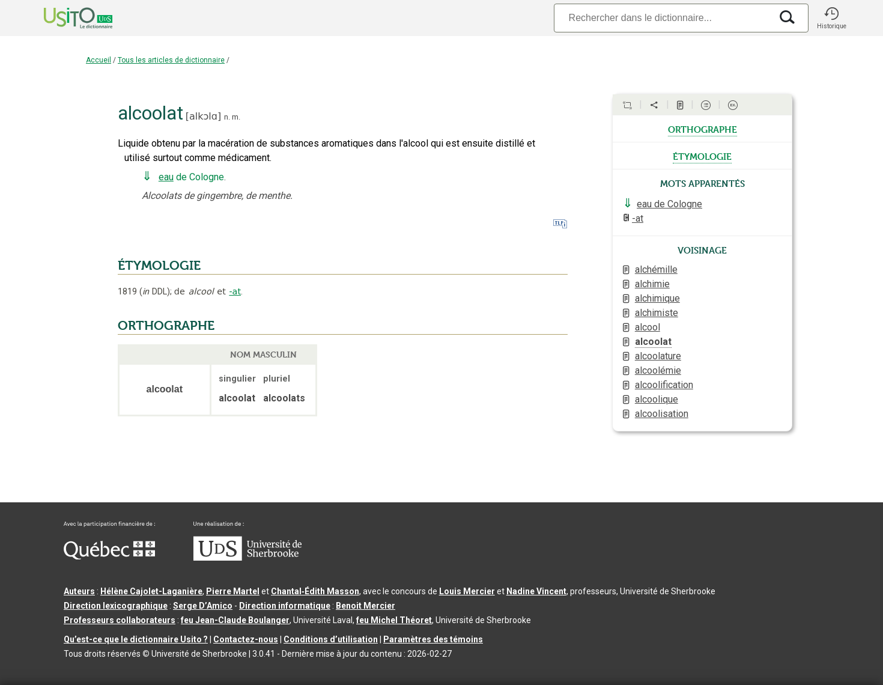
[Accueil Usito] (65, 18)
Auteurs (79, 591)
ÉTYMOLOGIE (159, 265)
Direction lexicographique (116, 605)
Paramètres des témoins (433, 639)
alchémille (656, 269)
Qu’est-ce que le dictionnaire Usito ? (136, 639)
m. (236, 116)
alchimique (657, 298)
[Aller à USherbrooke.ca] (247, 557)
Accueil (98, 60)
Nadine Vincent (536, 591)
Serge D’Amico (202, 605)
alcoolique (656, 399)
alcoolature (658, 356)
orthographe (702, 128)
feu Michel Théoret (394, 620)
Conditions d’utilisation (331, 639)
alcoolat (653, 341)
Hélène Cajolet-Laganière (151, 591)
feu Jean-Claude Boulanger (235, 620)
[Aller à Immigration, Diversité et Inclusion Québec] (109, 556)
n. (227, 116)
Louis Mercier (467, 591)
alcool (647, 327)
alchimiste (656, 312)
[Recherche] (662, 17)
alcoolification (664, 385)
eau (166, 177)
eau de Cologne (669, 204)
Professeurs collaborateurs (119, 620)
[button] (831, 18)
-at (235, 291)
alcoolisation (661, 413)
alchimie (652, 284)
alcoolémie (658, 370)
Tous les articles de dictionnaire (171, 60)
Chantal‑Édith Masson (315, 591)
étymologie (702, 155)
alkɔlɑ (203, 116)
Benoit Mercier (365, 605)
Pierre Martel (232, 591)
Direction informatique (284, 605)
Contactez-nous (245, 639)
